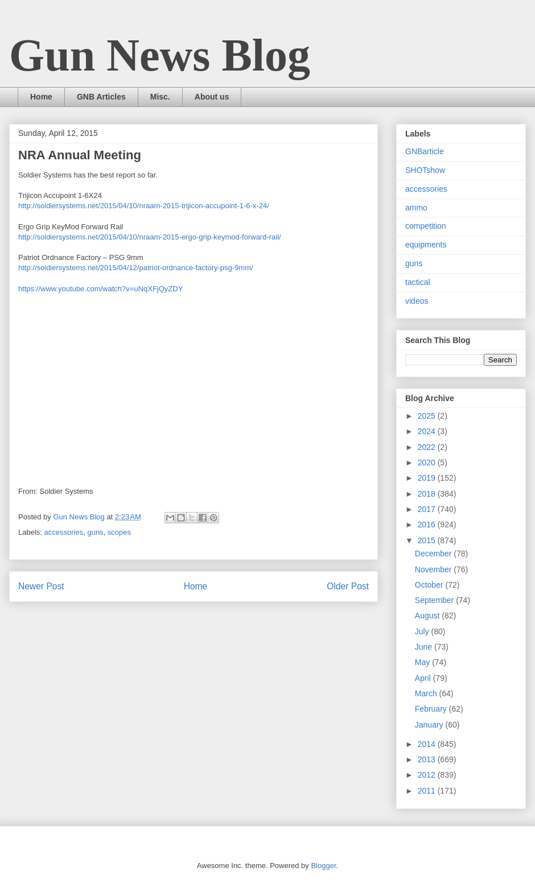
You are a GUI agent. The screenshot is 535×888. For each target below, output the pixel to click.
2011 (428, 790)
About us (212, 96)
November (434, 569)
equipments (425, 244)
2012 (428, 774)
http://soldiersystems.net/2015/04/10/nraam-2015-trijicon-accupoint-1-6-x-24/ (143, 205)
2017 (428, 509)
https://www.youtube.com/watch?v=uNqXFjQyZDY (100, 288)
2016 (428, 524)
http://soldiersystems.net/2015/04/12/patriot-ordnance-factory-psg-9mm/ (135, 267)
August (428, 615)
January (430, 724)
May (423, 662)
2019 (428, 477)
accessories (64, 532)
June (424, 646)
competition (425, 225)
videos (416, 300)
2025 (428, 415)
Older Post (348, 586)
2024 (428, 431)
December (434, 553)
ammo (416, 207)
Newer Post (41, 586)
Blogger (323, 865)
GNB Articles (101, 96)
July (423, 631)
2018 (428, 493)
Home (41, 96)
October (430, 584)
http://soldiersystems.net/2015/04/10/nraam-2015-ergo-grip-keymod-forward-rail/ (149, 237)
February (432, 708)
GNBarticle (424, 151)
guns (95, 532)
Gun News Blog (159, 55)
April (424, 678)
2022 (428, 447)
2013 (428, 759)
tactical (417, 282)
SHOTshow (425, 170)
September (435, 600)
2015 (428, 540)
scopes (119, 532)
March (427, 693)
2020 (428, 462)
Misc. (160, 96)
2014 (428, 744)
